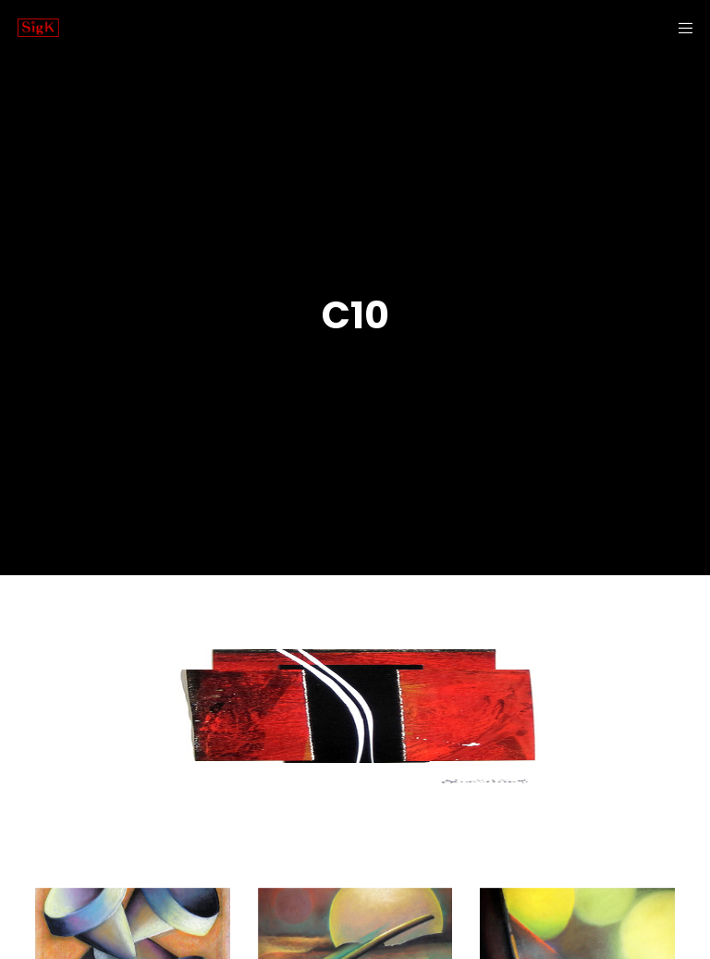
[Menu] (679, 27)
